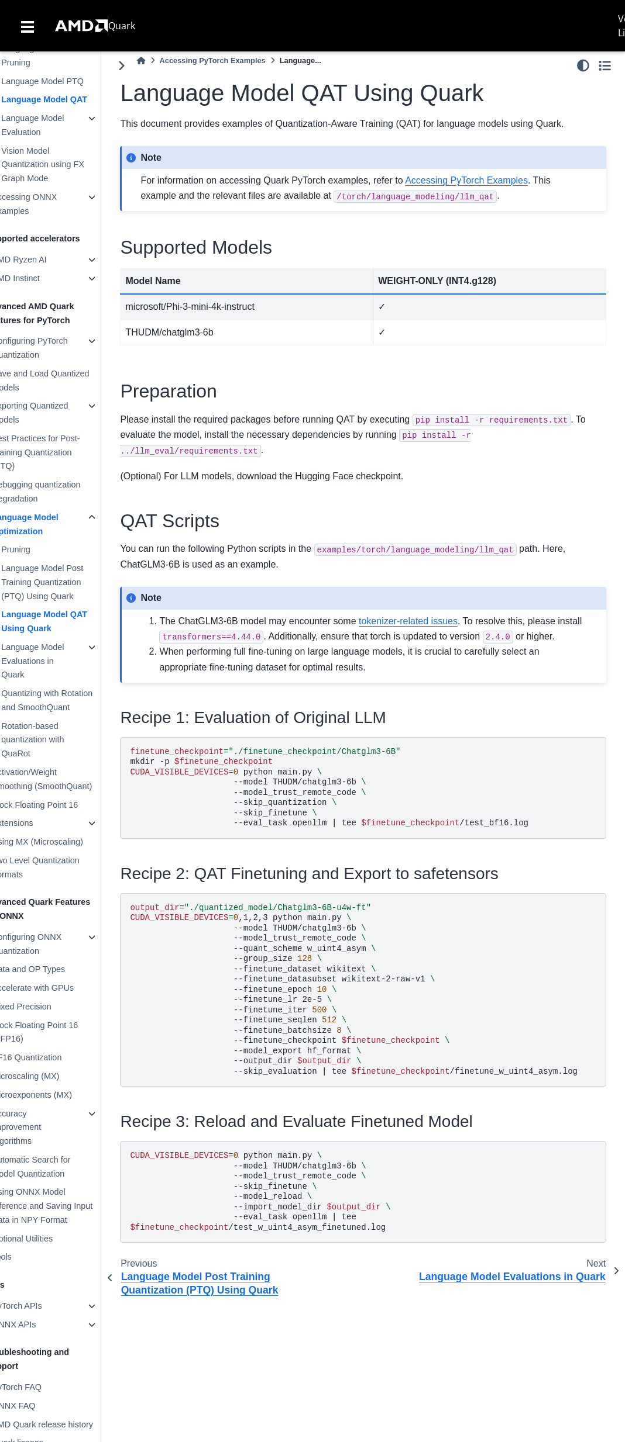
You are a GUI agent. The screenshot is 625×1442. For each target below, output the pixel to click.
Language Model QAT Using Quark (68, 621)
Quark (121, 25)
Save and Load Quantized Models (63, 380)
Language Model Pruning (56, 55)
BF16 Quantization (50, 1057)
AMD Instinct (39, 278)
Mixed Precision (45, 1006)
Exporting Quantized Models (53, 412)
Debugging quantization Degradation (59, 491)
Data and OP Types (51, 969)
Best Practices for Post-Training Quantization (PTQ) (59, 452)
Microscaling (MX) (49, 1076)
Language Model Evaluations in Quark (56, 661)
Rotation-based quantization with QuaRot (56, 740)
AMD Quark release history (65, 1424)
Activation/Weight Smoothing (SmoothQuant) (65, 779)
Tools (25, 1256)
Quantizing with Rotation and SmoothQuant (70, 700)
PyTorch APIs (40, 1305)
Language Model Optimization (48, 524)
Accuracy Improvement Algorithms (39, 1127)
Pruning (39, 549)
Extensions (35, 823)
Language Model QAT (68, 99)
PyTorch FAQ (40, 1387)
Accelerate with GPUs (56, 988)
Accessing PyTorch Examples (236, 60)
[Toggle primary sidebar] (145, 65)
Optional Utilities (45, 1238)
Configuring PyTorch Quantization (53, 347)
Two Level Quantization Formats (59, 867)
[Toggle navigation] (27, 25)
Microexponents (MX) (55, 1094)
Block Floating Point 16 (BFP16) (58, 1032)
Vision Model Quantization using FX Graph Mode (66, 165)
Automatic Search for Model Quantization (54, 1166)
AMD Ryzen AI (42, 259)
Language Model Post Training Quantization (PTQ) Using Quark (66, 582)
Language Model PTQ (66, 81)
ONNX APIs (37, 1324)
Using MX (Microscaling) (61, 841)
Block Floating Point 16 (58, 805)
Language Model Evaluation (56, 125)
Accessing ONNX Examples (47, 204)
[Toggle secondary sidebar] (605, 65)
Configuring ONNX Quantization (50, 944)
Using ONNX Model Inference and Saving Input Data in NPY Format (65, 1206)
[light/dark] (583, 65)
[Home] (164, 60)
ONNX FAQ (37, 1405)
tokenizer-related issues (431, 621)
